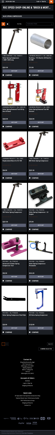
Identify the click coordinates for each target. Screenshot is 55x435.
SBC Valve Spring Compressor (12, 212)
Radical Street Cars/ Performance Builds (27, 398)
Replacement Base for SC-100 (12, 161)
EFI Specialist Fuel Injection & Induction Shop (27, 396)
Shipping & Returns (27, 385)
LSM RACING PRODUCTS (35, 55)
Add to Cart (14, 70)
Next (50, 344)
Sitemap (20, 431)
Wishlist (27, 381)
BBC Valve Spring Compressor (38, 161)
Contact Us (27, 405)
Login (37, 1)
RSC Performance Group (27, 400)
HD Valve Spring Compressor (38, 315)
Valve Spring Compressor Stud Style (14, 315)
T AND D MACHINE (7, 55)
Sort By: (19, 24)
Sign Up (44, 1)
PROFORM (31, 210)
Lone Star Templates (27, 433)
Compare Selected (46, 349)
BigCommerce (11, 433)
